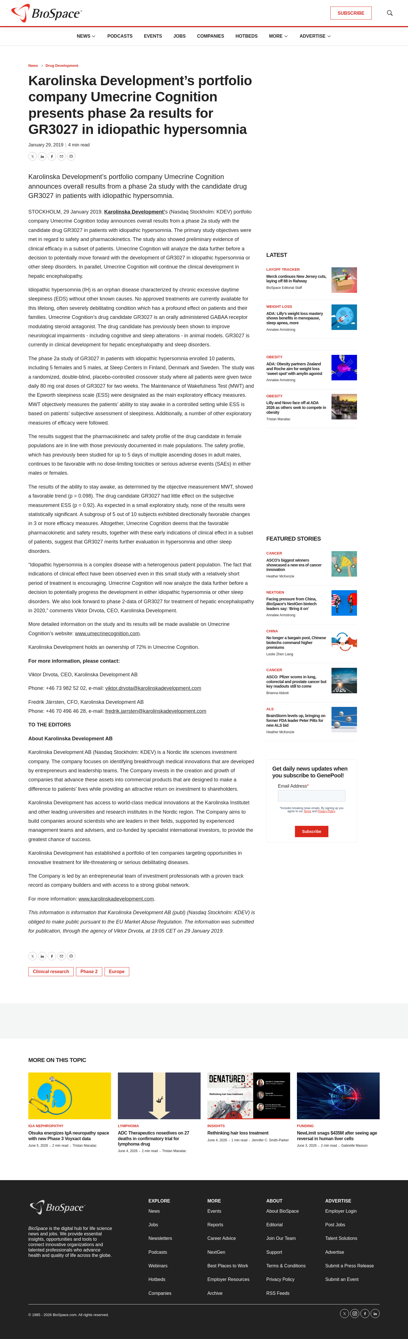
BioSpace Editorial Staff (284, 288)
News (83, 36)
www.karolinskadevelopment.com (116, 899)
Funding (305, 1126)
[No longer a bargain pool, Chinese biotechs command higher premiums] (344, 641)
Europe (117, 971)
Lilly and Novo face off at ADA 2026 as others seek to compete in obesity (296, 407)
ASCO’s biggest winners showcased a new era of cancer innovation (294, 565)
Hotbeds (246, 36)
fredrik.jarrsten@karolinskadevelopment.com (155, 711)
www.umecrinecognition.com (107, 633)
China (272, 631)
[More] (94, 36)
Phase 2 (88, 971)
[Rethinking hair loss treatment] (248, 1096)
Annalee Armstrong (280, 330)
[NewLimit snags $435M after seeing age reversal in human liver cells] (338, 1096)
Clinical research (51, 971)
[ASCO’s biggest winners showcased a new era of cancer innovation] (344, 564)
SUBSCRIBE (351, 13)
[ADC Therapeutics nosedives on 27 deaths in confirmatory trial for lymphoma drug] (159, 1096)
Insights (216, 1126)
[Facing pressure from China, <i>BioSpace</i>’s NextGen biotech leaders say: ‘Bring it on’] (344, 603)
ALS (270, 709)
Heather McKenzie (280, 576)
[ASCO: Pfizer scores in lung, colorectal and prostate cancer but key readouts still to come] (344, 680)
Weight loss (279, 306)
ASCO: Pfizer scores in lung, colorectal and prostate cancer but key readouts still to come (296, 682)
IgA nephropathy (45, 1126)
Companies (210, 36)
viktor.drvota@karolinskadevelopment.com (153, 688)
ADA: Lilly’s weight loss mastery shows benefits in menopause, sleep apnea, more (294, 318)
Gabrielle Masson (354, 1146)
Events (153, 36)
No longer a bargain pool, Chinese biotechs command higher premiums (296, 643)
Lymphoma (128, 1126)
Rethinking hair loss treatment (237, 1133)
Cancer (274, 553)
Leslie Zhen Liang (279, 654)
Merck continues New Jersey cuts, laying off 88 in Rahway (296, 278)
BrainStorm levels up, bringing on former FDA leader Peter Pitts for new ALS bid (295, 720)
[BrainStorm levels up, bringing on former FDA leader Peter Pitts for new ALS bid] (344, 719)
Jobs (179, 36)
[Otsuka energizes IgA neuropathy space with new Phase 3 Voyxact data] (69, 1096)
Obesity (274, 357)
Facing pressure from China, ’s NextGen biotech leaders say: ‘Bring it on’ (291, 604)
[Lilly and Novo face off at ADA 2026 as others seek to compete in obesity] (344, 406)
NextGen (275, 592)
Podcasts (120, 36)
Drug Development (62, 65)
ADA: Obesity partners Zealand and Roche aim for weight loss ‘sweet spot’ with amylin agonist (294, 369)
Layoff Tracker (283, 269)
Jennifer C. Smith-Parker (270, 1140)
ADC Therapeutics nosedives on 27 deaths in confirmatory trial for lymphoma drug (153, 1138)
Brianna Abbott (277, 693)
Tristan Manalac (278, 419)
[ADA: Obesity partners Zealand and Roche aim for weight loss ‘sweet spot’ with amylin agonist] (344, 367)
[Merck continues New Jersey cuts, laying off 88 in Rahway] (344, 280)
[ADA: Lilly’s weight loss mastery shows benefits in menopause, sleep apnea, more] (344, 317)
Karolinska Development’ (134, 212)
